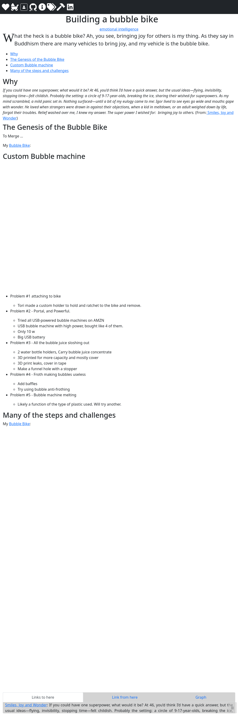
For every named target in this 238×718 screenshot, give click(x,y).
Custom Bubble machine (31, 65)
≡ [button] (232, 707)
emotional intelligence (118, 29)
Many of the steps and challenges (39, 70)
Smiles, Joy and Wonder (26, 705)
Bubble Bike (19, 145)
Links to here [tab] (43, 697)
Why (14, 53)
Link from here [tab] (125, 697)
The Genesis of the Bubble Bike (37, 59)
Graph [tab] (200, 697)
